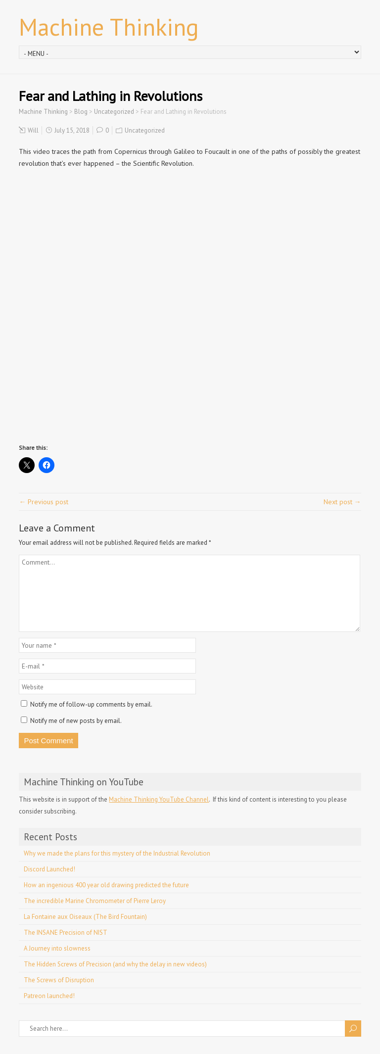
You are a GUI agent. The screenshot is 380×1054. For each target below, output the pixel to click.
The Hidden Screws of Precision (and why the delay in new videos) (115, 964)
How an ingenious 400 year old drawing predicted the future (106, 885)
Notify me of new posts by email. (76, 721)
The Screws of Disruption (59, 980)
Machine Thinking (109, 26)
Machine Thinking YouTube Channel (159, 799)
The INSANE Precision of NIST (65, 932)
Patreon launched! (49, 996)
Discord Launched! (49, 869)
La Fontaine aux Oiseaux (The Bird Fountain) (85, 916)
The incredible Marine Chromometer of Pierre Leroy (95, 901)
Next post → (342, 501)
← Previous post (43, 501)
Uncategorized (145, 130)
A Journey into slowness (57, 948)
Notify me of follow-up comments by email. (91, 704)
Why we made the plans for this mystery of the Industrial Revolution (117, 853)
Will (33, 130)
